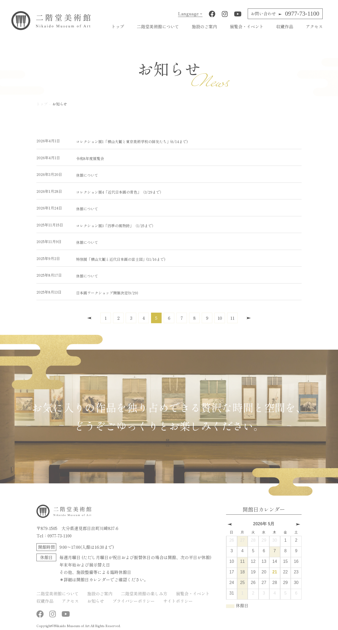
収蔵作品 (284, 26)
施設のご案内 (204, 26)
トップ (117, 26)
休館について (67, 174)
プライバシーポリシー (133, 601)
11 (232, 317)
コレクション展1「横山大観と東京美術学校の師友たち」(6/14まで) (112, 141)
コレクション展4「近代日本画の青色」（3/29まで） (99, 191)
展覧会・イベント (247, 26)
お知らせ (95, 601)
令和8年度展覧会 (70, 157)
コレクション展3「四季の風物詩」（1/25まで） (96, 225)
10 (220, 317)
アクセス (314, 26)
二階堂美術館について (158, 26)
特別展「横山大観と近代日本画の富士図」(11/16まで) (100, 258)
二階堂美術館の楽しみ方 (144, 593)
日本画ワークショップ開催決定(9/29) (87, 292)
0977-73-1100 (285, 13)
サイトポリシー (178, 601)
